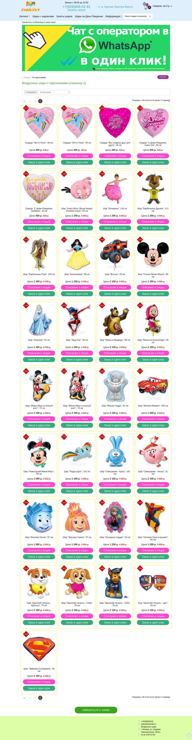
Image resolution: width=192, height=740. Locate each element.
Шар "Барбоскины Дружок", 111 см (153, 209)
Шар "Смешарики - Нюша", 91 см (153, 472)
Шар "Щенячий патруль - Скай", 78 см (77, 604)
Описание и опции (39, 155)
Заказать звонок (76, 10)
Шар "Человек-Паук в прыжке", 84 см (153, 538)
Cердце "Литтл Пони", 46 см (39, 143)
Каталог (24, 16)
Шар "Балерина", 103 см (115, 208)
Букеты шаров (64, 16)
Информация (113, 16)
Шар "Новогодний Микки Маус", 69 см (39, 472)
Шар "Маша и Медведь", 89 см (115, 340)
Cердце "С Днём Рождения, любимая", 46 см (39, 209)
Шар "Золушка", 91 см (39, 340)
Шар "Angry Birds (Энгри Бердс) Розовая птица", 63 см (77, 209)
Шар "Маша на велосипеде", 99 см (153, 341)
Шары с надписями (43, 16)
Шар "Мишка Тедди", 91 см (115, 406)
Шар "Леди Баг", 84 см (77, 340)
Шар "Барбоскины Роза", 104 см (39, 274)
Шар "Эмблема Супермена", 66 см (39, 670)
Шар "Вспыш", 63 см (115, 274)
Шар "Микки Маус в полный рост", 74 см (39, 407)
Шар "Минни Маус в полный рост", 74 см (77, 407)
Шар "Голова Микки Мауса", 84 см (153, 275)
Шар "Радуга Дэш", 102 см (77, 471)
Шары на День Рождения (89, 16)
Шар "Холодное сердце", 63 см (115, 537)
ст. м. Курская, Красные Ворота (115, 6)
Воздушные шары (149, 727)
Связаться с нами (96, 710)
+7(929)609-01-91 (76, 7)
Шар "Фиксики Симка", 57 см (77, 537)
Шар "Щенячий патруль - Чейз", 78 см (115, 604)
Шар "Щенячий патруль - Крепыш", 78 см (39, 604)
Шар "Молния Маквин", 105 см (153, 406)
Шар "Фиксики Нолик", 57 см (39, 537)
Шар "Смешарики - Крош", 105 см (115, 472)
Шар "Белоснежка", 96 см (76, 274)
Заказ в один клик (39, 162)
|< (24, 101)
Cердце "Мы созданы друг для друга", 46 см (115, 144)
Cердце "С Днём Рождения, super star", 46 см (153, 144)
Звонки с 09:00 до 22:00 (76, 2)
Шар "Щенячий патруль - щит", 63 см (153, 604)
